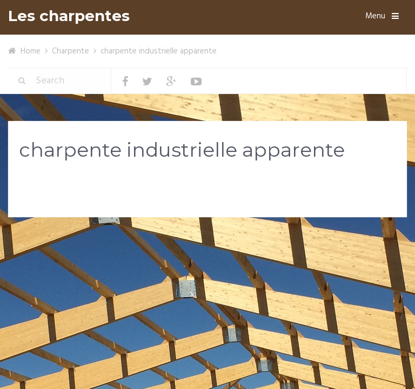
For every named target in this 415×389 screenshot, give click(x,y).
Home (31, 51)
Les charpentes (69, 16)
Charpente (70, 51)
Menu (375, 16)
